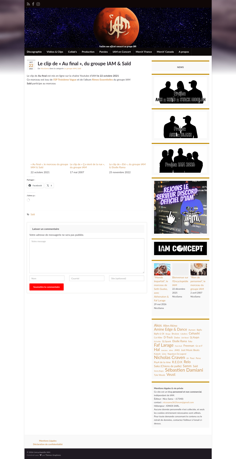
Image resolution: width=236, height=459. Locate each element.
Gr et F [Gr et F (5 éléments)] (199, 345)
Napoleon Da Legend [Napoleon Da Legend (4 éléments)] (177, 354)
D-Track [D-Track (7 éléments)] (168, 337)
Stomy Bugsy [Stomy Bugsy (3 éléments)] (159, 371)
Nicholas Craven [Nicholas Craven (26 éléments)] (169, 357)
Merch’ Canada (165, 51)
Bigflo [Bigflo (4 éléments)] (199, 330)
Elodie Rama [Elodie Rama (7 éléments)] (179, 341)
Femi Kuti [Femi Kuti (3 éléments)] (178, 346)
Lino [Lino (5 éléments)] (164, 353)
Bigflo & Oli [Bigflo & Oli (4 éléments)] (159, 333)
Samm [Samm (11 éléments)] (187, 366)
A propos (184, 51)
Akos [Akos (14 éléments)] (158, 325)
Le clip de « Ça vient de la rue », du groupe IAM (87, 166)
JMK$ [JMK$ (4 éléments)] (177, 350)
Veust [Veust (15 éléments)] (170, 374)
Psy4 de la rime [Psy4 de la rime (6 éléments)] (162, 362)
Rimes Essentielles (102, 79)
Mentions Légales (47, 440)
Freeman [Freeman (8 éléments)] (188, 345)
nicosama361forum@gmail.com (178, 402)
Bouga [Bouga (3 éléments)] (168, 334)
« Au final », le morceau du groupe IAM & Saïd (49, 166)
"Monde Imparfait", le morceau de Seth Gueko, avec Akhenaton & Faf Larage (161, 289)
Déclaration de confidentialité (48, 444)
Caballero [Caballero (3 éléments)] (183, 334)
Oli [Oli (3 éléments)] (187, 358)
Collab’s (72, 51)
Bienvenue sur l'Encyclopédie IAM (180, 281)
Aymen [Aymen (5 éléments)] (192, 329)
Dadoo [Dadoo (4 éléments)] (177, 337)
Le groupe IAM (70, 68)
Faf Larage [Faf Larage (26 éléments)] (164, 345)
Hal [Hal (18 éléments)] (157, 349)
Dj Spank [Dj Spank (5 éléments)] (166, 341)
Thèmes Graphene (53, 455)
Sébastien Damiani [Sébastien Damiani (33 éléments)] (184, 370)
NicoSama (45, 68)
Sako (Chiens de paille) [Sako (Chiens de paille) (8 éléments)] (168, 366)
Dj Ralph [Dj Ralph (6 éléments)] (194, 337)
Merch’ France (144, 51)
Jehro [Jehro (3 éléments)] (171, 350)
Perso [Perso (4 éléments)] (198, 358)
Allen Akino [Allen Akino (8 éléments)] (170, 325)
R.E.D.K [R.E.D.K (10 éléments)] (177, 362)
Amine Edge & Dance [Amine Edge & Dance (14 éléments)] (170, 329)
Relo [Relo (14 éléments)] (187, 362)
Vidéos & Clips (55, 51)
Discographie (34, 51)
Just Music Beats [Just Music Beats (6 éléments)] (190, 350)
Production (88, 51)
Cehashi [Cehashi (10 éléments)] (194, 333)
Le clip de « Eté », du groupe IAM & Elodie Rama (127, 166)
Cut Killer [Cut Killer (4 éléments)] (158, 337)
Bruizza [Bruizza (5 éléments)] (175, 333)
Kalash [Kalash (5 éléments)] (157, 353)
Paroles (103, 51)
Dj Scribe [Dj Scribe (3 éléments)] (157, 341)
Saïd (79, 68)
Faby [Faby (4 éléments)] (190, 341)
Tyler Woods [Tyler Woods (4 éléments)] (159, 375)
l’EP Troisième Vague (64, 79)
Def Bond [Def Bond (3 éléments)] (185, 338)
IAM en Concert (122, 51)
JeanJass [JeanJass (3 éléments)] (164, 350)
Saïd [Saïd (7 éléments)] (195, 366)
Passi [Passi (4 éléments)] (192, 358)
